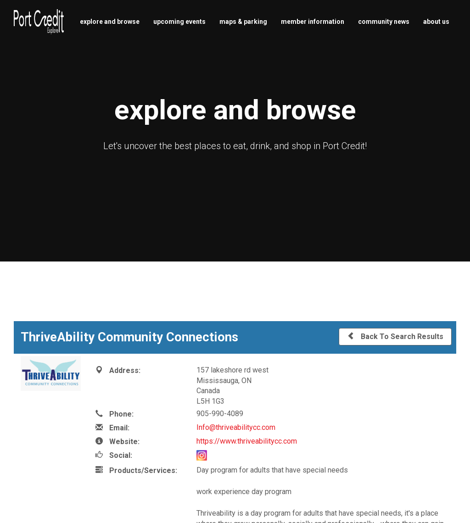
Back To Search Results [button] (395, 336)
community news (383, 21)
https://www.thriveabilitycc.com (246, 441)
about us (436, 21)
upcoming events (179, 21)
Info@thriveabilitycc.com (235, 427)
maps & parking (243, 21)
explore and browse (110, 21)
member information (312, 21)
